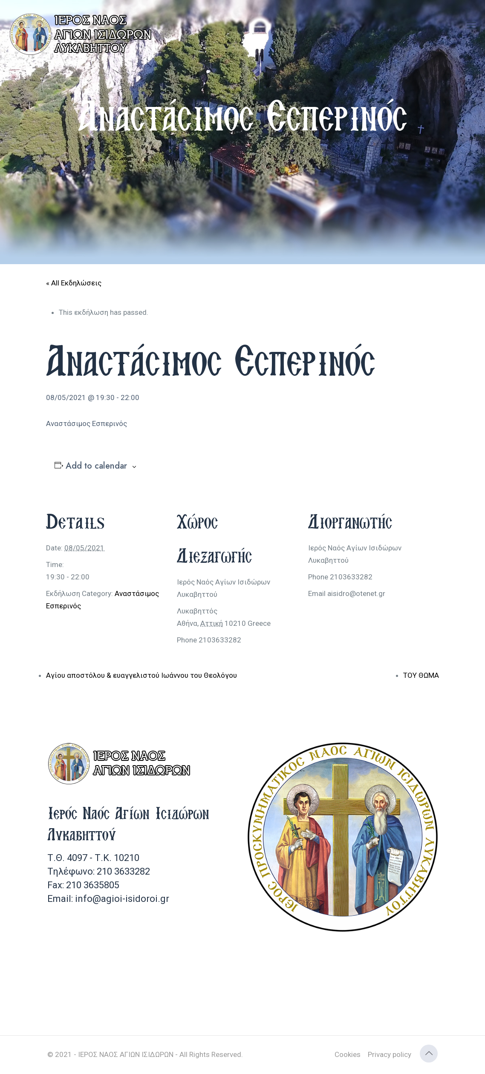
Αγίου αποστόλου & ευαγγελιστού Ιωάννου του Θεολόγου (141, 675)
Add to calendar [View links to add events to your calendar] (96, 466)
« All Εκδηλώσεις (73, 283)
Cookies (348, 1054)
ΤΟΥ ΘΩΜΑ (421, 675)
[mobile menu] (471, 25)
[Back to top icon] (429, 1053)
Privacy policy (389, 1054)
